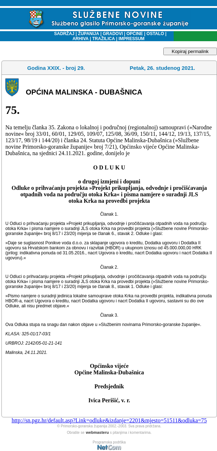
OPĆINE (134, 33)
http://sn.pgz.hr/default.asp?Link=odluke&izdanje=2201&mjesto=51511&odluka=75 (109, 420)
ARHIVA (80, 38)
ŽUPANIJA (88, 33)
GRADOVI (113, 33)
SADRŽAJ (62, 33)
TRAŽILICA (103, 38)
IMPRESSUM (132, 38)
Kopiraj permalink (190, 51)
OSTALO (155, 33)
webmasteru (97, 432)
